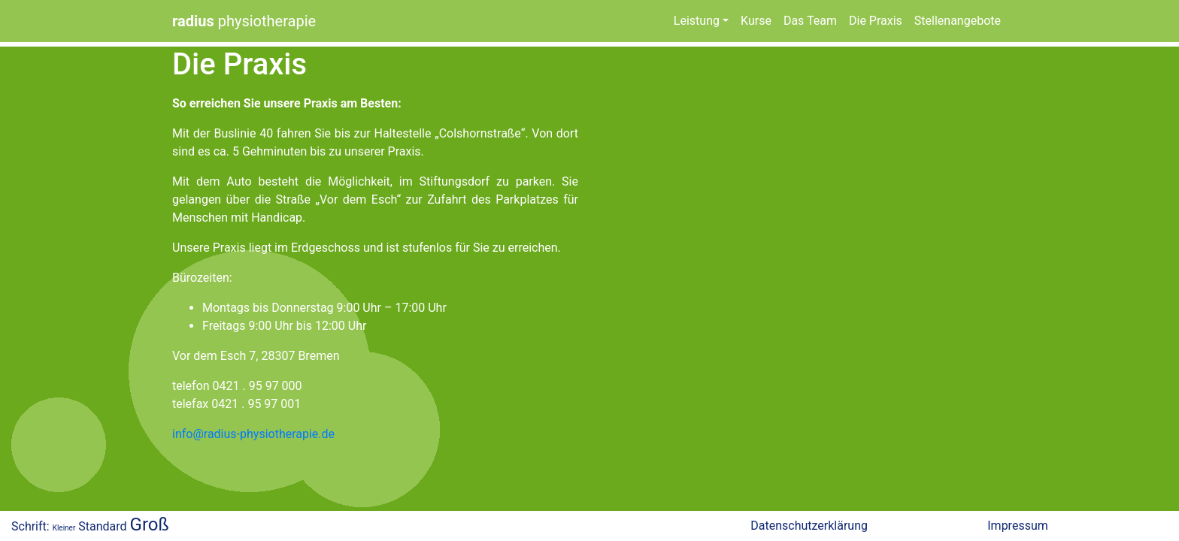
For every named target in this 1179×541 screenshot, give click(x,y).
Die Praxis (875, 21)
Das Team (810, 21)
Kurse (756, 21)
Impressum (1017, 525)
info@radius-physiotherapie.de (253, 434)
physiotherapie (244, 21)
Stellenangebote (957, 21)
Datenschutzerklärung (809, 525)
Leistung (697, 21)
